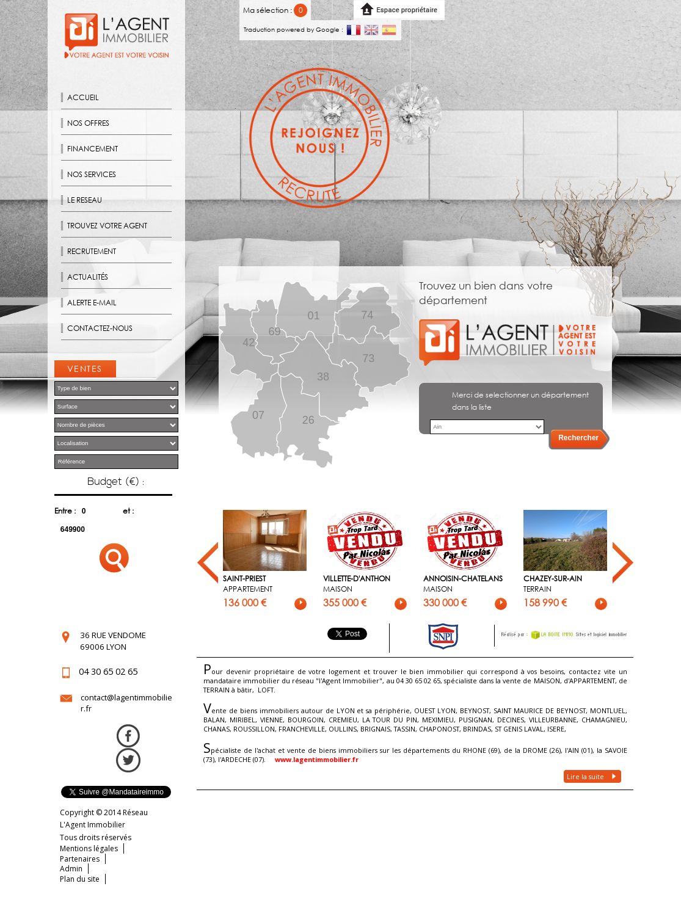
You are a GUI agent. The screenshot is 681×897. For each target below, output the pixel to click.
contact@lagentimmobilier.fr (126, 703)
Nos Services (91, 174)
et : (128, 510)
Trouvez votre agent (107, 225)
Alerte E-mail (92, 302)
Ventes (85, 368)
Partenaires (80, 859)
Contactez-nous (100, 328)
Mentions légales (89, 848)
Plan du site (80, 879)
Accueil (83, 97)
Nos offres (88, 123)
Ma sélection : (275, 10)
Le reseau (84, 200)
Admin (71, 868)
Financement (92, 148)
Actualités (87, 276)
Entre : (65, 510)
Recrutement (91, 251)
